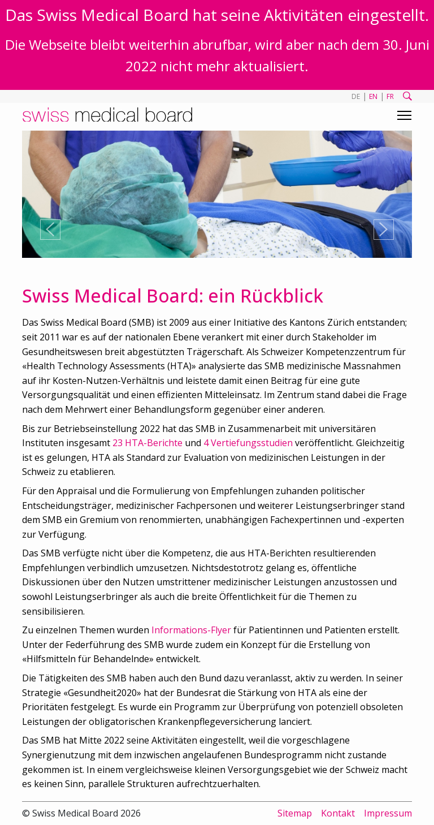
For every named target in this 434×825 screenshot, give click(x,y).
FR (390, 96)
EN (373, 96)
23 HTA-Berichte (147, 443)
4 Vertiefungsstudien (248, 443)
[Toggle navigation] (404, 115)
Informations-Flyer (191, 630)
